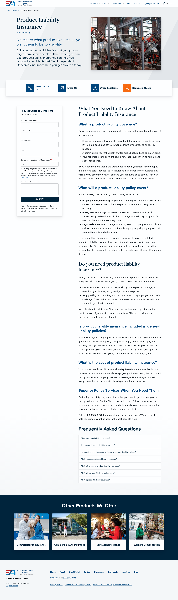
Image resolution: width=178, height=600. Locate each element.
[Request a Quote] (137, 88)
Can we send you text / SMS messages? (36, 160)
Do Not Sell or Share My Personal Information (112, 585)
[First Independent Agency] (19, 3)
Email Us (54, 578)
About (62, 572)
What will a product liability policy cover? (98, 473)
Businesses (99, 572)
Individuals (113, 572)
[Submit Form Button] (40, 199)
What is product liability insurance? (95, 438)
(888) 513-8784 (69, 578)
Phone (24, 150)
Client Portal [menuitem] (117, 3)
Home (8, 10)
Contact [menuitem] (137, 3)
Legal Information (12, 586)
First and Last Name (29, 121)
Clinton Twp (26, 33)
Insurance (15, 10)
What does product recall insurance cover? (99, 459)
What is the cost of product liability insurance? (100, 466)
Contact (87, 572)
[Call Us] (40, 88)
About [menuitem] (105, 3)
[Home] (19, 572)
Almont (19, 33)
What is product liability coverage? (95, 480)
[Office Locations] (105, 88)
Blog (136, 572)
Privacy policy (25, 177)
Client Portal (74, 572)
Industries (126, 572)
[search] (167, 3)
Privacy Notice (56, 585)
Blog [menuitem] (129, 3)
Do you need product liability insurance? (98, 445)
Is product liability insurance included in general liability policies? (108, 452)
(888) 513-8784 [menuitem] (152, 3)
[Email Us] (72, 88)
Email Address (26, 130)
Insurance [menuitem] (94, 3)
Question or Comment (29, 182)
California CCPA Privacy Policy (78, 585)
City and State (26, 140)
